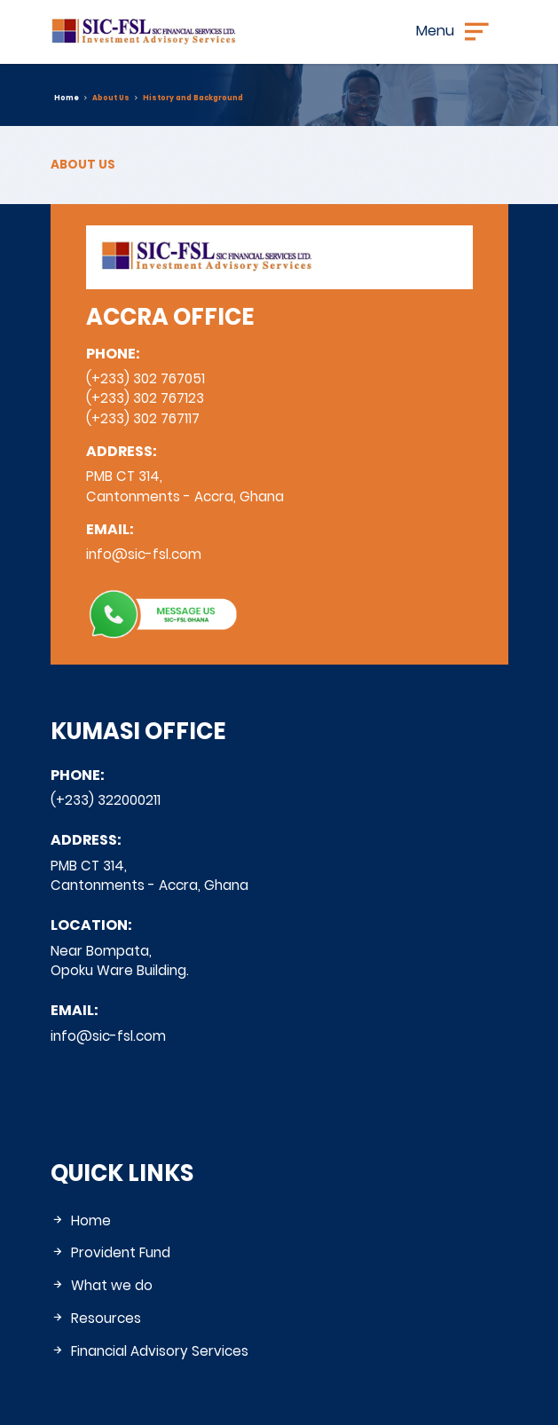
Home (66, 98)
